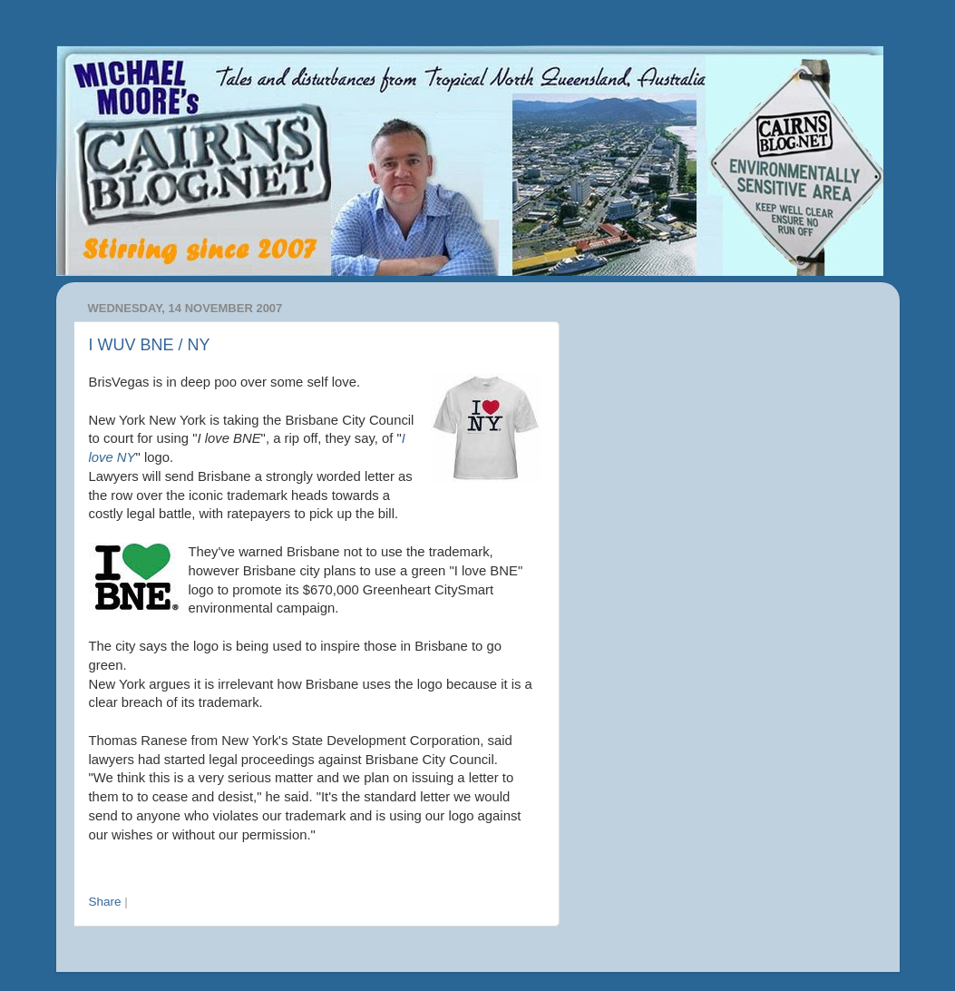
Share (105, 901)
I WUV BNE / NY (149, 345)
